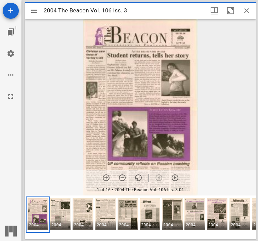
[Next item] (175, 178)
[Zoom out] (122, 178)
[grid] (140, 217)
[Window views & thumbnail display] (214, 11)
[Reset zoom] (138, 178)
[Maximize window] (230, 11)
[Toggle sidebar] (34, 11)
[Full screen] (11, 96)
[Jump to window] (11, 32)
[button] (38, 214)
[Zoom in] (106, 178)
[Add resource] (11, 11)
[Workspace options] (11, 75)
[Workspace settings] (11, 54)
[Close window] (247, 11)
